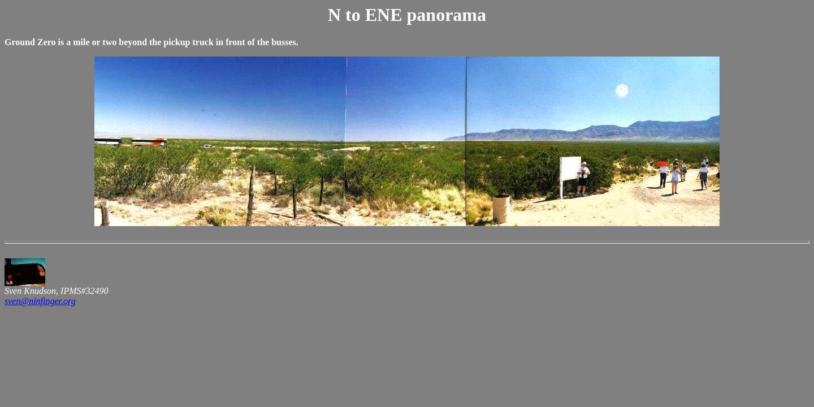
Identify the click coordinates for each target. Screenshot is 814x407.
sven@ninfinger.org (40, 301)
